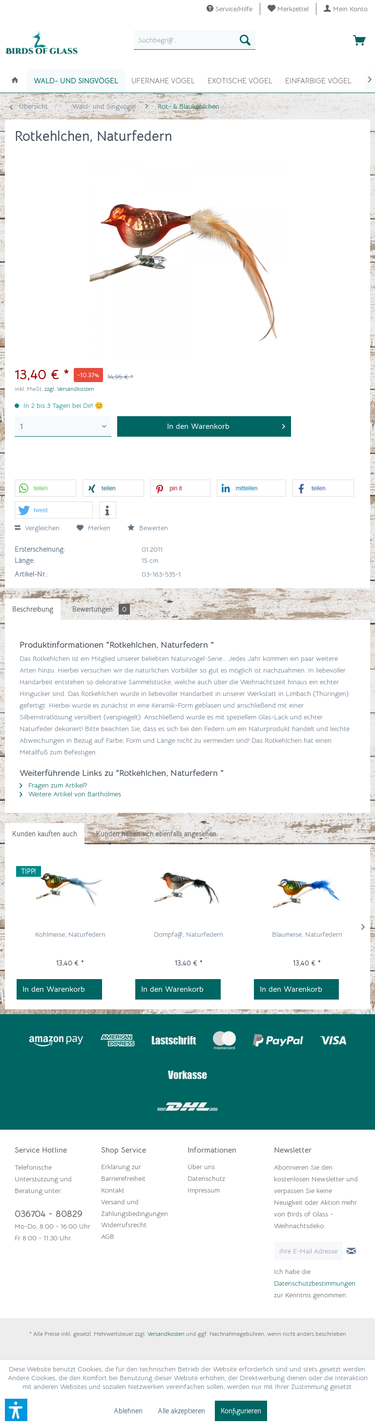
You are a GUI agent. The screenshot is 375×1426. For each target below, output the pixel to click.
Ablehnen (128, 1411)
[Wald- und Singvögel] (76, 81)
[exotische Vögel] (240, 80)
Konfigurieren (241, 1411)
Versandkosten (166, 1333)
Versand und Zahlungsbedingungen (134, 1207)
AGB (107, 1236)
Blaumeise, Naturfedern (307, 934)
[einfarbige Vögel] (318, 80)
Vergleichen (37, 527)
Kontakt (113, 1190)
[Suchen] (245, 40)
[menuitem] (288, 9)
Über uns (201, 1166)
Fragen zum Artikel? (53, 785)
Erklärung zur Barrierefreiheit (123, 1172)
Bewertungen (101, 609)
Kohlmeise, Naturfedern (70, 934)
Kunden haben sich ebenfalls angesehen (156, 833)
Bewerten (147, 527)
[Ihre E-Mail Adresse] (308, 1251)
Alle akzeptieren (181, 1411)
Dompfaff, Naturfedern (188, 934)
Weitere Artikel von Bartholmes (70, 794)
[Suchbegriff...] (195, 40)
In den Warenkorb (53, 989)
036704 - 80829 (49, 1214)
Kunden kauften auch (44, 833)
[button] (45, 488)
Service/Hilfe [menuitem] (229, 8)
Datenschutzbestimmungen (314, 1283)
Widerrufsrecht (123, 1224)
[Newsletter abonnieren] (351, 1251)
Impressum (204, 1190)
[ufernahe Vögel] (163, 80)
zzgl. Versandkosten (69, 388)
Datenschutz (206, 1178)
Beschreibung (32, 609)
